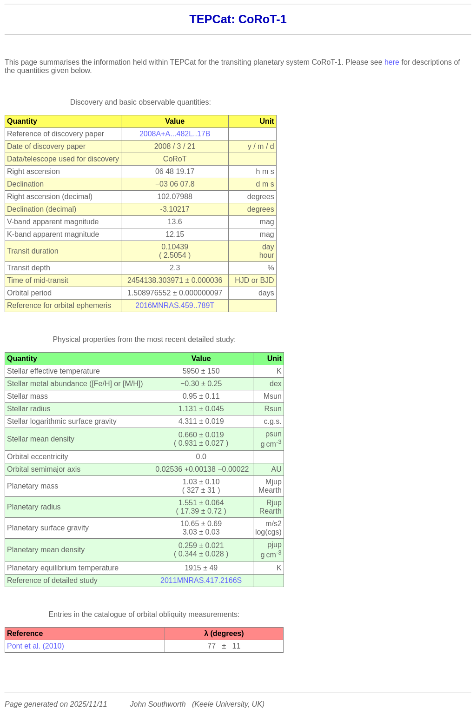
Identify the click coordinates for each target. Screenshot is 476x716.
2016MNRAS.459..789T (174, 305)
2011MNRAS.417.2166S (201, 580)
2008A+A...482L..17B (175, 134)
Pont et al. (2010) (35, 646)
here (391, 62)
